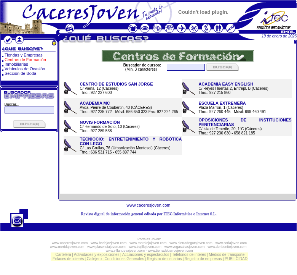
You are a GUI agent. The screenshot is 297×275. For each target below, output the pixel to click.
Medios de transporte (226, 254)
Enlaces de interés (68, 259)
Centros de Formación (25, 59)
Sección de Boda (20, 73)
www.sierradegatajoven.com (190, 243)
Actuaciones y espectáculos (145, 254)
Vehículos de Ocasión (25, 68)
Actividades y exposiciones (97, 254)
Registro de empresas (203, 259)
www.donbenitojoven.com (227, 247)
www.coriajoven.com (231, 243)
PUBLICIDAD (236, 259)
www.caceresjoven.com (149, 205)
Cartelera (63, 254)
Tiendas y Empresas (24, 55)
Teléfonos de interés (189, 254)
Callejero (94, 259)
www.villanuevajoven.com (125, 250)
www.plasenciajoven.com (106, 247)
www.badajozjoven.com (108, 243)
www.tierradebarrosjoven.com (170, 250)
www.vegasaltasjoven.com (184, 247)
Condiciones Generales (124, 259)
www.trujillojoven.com (145, 247)
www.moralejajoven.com (147, 243)
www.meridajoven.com (67, 247)
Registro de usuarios (164, 259)
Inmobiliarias (16, 64)
